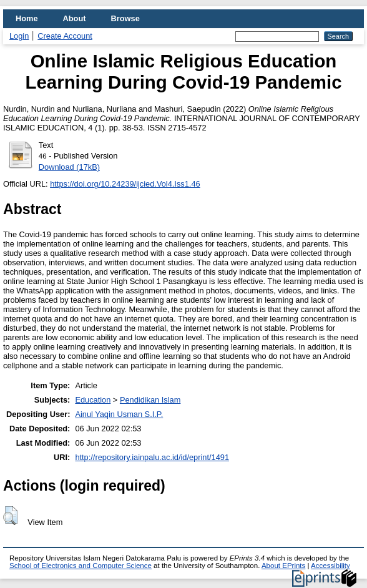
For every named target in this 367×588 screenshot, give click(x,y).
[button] (10, 515)
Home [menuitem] (27, 18)
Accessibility (330, 565)
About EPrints (283, 565)
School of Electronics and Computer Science (80, 565)
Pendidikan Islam (150, 399)
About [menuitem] (74, 18)
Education (92, 399)
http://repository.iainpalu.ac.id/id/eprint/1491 (152, 457)
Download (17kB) (69, 167)
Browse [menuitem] (125, 18)
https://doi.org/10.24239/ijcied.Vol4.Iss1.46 (125, 184)
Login (19, 36)
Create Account (64, 36)
